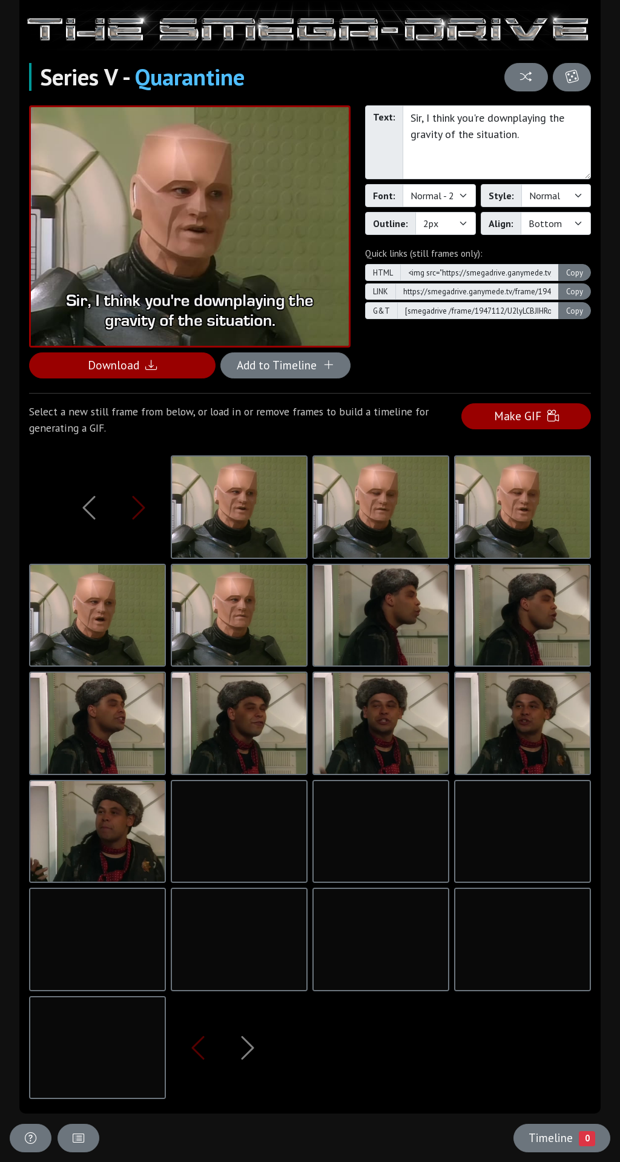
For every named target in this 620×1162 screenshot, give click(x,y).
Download (122, 364)
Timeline (562, 1138)
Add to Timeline (285, 364)
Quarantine (190, 77)
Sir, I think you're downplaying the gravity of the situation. (497, 142)
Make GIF (526, 415)
